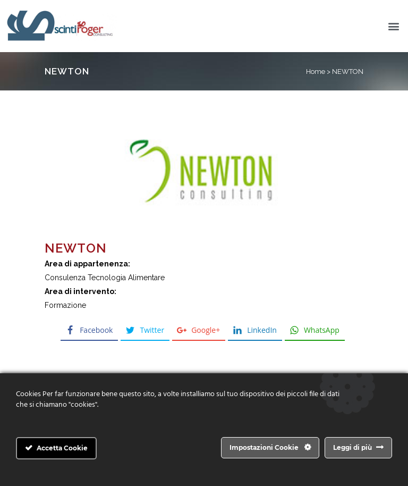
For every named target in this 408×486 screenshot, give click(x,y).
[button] (394, 26)
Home (315, 72)
